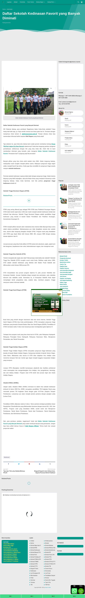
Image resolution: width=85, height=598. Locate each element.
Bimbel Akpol (39, 2)
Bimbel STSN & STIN (50, 564)
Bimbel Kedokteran (50, 550)
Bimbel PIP (48, 552)
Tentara (33, 582)
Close (60, 290)
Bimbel (47, 543)
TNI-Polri (47, 584)
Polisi (32, 577)
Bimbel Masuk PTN (35, 552)
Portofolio (22, 2)
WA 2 (31, 596)
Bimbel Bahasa (49, 545)
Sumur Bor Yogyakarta (50, 580)
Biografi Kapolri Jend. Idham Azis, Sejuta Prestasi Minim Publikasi (44, 472)
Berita (32, 543)
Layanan (9, 2)
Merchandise (34, 575)
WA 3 (53, 596)
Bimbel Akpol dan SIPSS (36, 545)
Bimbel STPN (34, 564)
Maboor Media (48, 587)
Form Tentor (31, 2)
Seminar (33, 580)
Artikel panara (49, 540)
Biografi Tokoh (34, 568)
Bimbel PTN (48, 557)
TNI (31, 584)
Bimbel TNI (48, 566)
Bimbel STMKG (34, 561)
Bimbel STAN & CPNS (36, 559)
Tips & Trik (48, 582)
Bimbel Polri (51, 2)
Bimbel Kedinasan (35, 550)
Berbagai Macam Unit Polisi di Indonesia (74, 212)
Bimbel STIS (48, 559)
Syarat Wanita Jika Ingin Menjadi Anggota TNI (74, 239)
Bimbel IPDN (34, 547)
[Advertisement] (42, 46)
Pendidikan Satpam (50, 575)
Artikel (15, 2)
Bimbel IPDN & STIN (50, 547)
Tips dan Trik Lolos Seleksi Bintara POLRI (14, 472)
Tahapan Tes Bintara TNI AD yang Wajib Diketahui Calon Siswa (75, 200)
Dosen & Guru (48, 568)
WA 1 (10, 596)
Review (47, 577)
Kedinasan (7, 457)
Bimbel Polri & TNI (49, 554)
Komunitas (48, 571)
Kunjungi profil (68, 113)
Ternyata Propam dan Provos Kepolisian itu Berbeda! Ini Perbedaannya (74, 226)
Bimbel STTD (34, 566)
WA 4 (74, 596)
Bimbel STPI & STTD (50, 561)
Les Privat (47, 573)
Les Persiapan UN (35, 573)
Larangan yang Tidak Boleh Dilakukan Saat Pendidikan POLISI (74, 186)
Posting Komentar (6, 22)
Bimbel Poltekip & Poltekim (36, 557)
